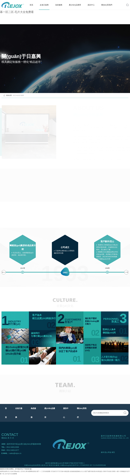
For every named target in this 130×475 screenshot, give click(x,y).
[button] (126, 272)
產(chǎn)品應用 (75, 5)
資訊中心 (91, 5)
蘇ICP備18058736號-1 (75, 463)
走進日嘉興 (44, 5)
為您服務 (58, 5)
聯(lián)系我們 (106, 5)
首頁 (31, 5)
